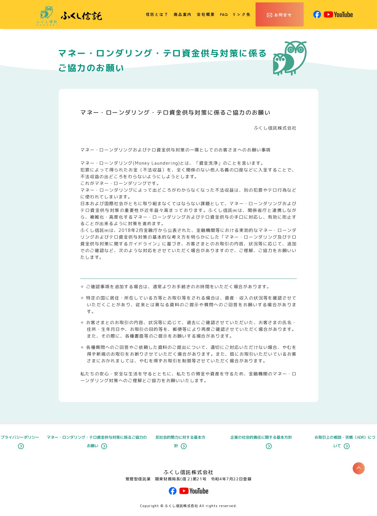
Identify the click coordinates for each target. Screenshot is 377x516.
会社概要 (206, 14)
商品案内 (183, 14)
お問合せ (283, 15)
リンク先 (241, 14)
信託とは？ (157, 14)
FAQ (223, 14)
